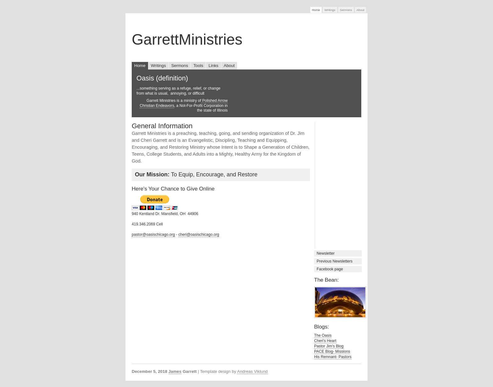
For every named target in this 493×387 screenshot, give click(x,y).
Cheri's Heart (325, 341)
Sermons (346, 10)
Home (316, 10)
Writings (329, 10)
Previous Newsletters (334, 261)
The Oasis (322, 335)
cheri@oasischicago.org (198, 234)
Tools (198, 65)
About (360, 10)
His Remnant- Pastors (333, 357)
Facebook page (330, 269)
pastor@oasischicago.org (153, 234)
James (175, 371)
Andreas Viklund (252, 371)
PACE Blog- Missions (332, 351)
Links (213, 65)
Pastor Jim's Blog (329, 346)
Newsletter (326, 253)
